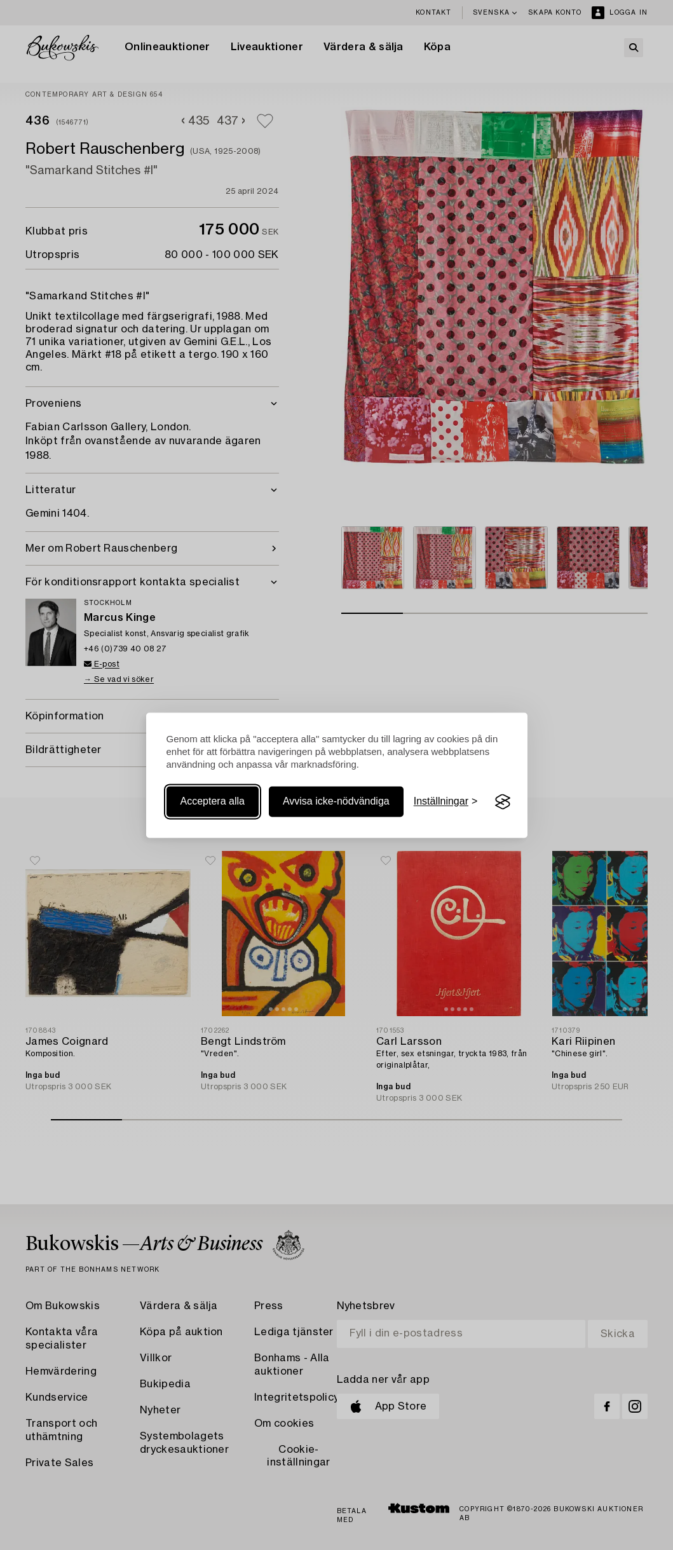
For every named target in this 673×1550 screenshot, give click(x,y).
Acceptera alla (212, 801)
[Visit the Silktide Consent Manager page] (502, 802)
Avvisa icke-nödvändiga (336, 801)
